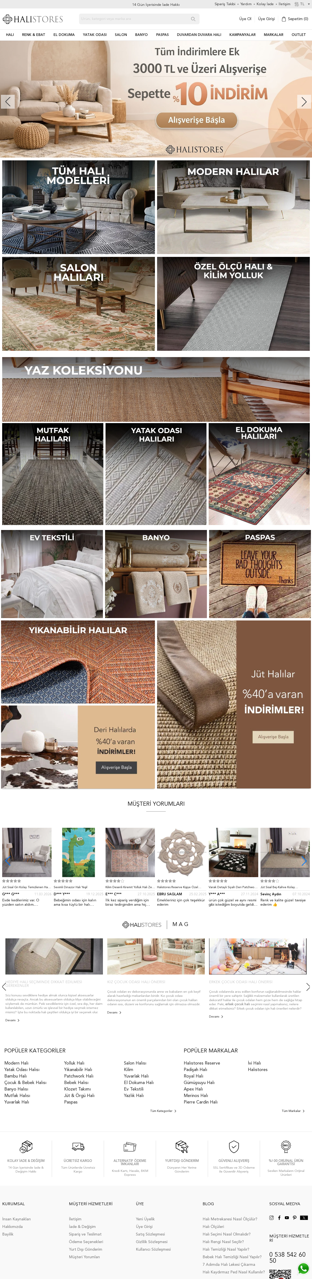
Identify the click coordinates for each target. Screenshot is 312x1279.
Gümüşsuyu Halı (199, 1083)
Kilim (128, 1070)
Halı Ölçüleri (213, 1227)
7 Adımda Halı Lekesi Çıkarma (229, 1265)
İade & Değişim (82, 1227)
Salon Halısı (135, 1063)
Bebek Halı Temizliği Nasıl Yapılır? (232, 1257)
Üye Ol (245, 19)
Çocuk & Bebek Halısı (25, 1083)
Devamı (12, 1020)
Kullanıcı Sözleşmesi (153, 1250)
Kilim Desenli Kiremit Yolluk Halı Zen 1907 (130, 888)
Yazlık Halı (134, 1096)
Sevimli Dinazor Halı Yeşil (70, 887)
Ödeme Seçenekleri (86, 1242)
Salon (121, 35)
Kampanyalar (242, 35)
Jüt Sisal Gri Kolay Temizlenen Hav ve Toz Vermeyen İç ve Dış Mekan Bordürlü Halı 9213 (25, 888)
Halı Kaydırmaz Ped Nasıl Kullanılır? (234, 1272)
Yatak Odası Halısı (21, 1070)
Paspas (71, 1102)
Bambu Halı (15, 1076)
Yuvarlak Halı (16, 1102)
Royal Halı (193, 1076)
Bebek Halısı (76, 1083)
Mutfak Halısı (17, 1096)
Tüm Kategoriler (163, 1111)
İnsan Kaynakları (16, 1219)
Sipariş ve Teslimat (85, 1234)
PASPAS (162, 35)
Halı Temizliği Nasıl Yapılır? (226, 1250)
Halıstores (258, 1070)
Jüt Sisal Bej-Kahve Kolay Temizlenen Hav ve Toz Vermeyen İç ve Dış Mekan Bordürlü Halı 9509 (285, 888)
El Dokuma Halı (139, 1083)
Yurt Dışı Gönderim (85, 1250)
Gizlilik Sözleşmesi (151, 1242)
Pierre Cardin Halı (201, 1102)
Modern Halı (16, 1063)
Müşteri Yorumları (84, 1257)
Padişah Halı (195, 1070)
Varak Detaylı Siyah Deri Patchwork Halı (233, 888)
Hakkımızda (12, 1227)
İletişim (75, 1219)
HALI (10, 35)
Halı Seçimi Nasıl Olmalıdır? (226, 1234)
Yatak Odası (95, 35)
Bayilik (7, 1234)
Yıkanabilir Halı (78, 1070)
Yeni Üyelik (145, 1219)
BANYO (141, 35)
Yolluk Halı (74, 1063)
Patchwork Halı (78, 1076)
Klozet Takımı (77, 1089)
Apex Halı (193, 1089)
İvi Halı (254, 1063)
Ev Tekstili (133, 1089)
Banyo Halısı (16, 1089)
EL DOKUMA (64, 35)
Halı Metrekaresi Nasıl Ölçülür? (230, 1219)
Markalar (273, 35)
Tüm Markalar (293, 1111)
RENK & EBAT (33, 35)
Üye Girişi (266, 19)
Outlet (299, 35)
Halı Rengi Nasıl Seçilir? (223, 1242)
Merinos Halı (196, 1096)
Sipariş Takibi (225, 4)
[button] (304, 102)
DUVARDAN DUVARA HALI (199, 35)
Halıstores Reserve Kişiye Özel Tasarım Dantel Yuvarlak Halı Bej (179, 888)
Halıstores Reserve (202, 1063)
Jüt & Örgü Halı (79, 1096)
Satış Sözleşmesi (150, 1234)
